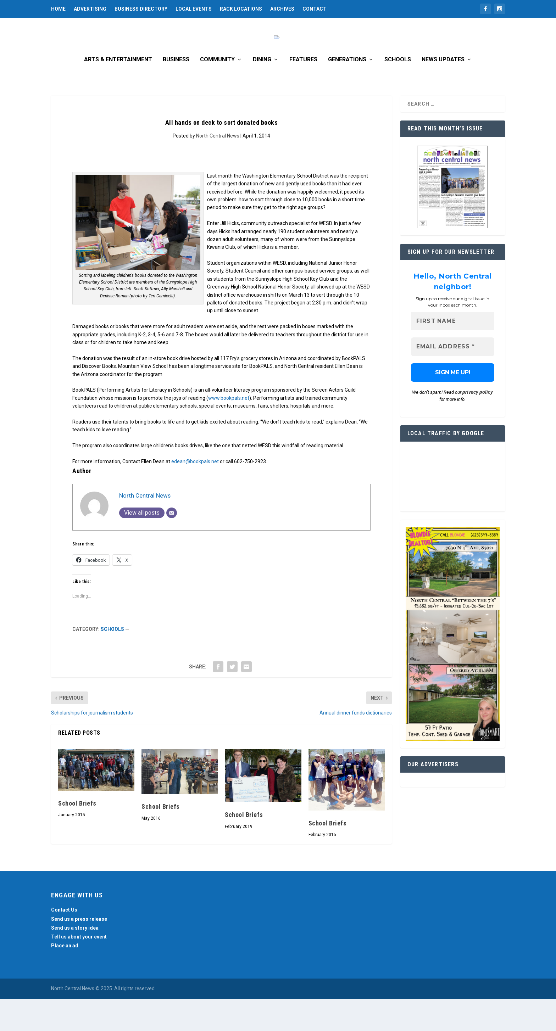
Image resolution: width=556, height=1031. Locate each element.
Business (176, 92)
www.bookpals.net (228, 430)
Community (217, 92)
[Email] (171, 544)
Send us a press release (79, 951)
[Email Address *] (452, 379)
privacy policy (477, 424)
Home (58, 9)
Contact (314, 9)
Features (303, 92)
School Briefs (77, 835)
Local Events (194, 9)
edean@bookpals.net (195, 493)
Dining (262, 92)
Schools (397, 92)
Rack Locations (241, 9)
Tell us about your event (79, 968)
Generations (347, 92)
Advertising (90, 9)
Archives (282, 9)
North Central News (217, 167)
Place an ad (64, 977)
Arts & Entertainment (118, 92)
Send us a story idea (75, 960)
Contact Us (64, 942)
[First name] (452, 353)
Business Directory (141, 9)
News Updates (443, 92)
